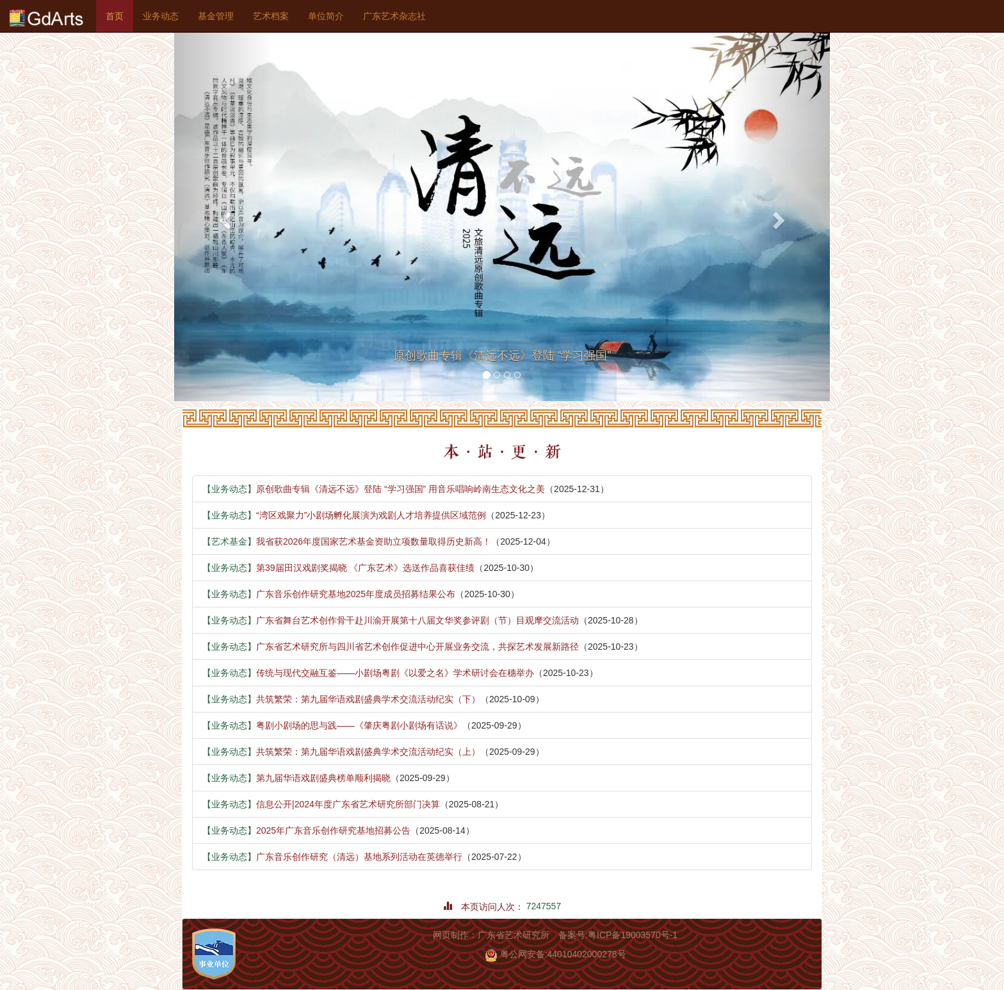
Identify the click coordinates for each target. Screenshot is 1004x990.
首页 (119, 15)
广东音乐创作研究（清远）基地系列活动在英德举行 (332, 857)
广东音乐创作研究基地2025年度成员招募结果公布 (328, 594)
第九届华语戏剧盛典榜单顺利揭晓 (296, 778)
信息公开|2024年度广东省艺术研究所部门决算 (321, 804)
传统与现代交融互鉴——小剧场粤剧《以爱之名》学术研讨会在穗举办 (368, 673)
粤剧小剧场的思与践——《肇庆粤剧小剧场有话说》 (332, 725)
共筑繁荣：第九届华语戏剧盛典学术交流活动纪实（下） (341, 699)
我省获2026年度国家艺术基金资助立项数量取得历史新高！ (346, 541)
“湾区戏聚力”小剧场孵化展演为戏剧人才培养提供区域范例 (344, 515)
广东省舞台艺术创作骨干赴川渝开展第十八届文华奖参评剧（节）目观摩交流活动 (390, 620)
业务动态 (161, 16)
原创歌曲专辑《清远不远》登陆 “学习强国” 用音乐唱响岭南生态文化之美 (373, 489)
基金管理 (216, 16)
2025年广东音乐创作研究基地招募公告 (306, 830)
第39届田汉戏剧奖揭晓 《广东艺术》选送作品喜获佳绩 (338, 568)
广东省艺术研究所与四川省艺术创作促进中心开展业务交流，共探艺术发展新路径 (390, 646)
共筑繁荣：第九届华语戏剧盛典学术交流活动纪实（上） (341, 752)
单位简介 (326, 16)
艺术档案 (271, 16)
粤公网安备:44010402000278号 (555, 954)
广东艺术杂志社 (394, 16)
